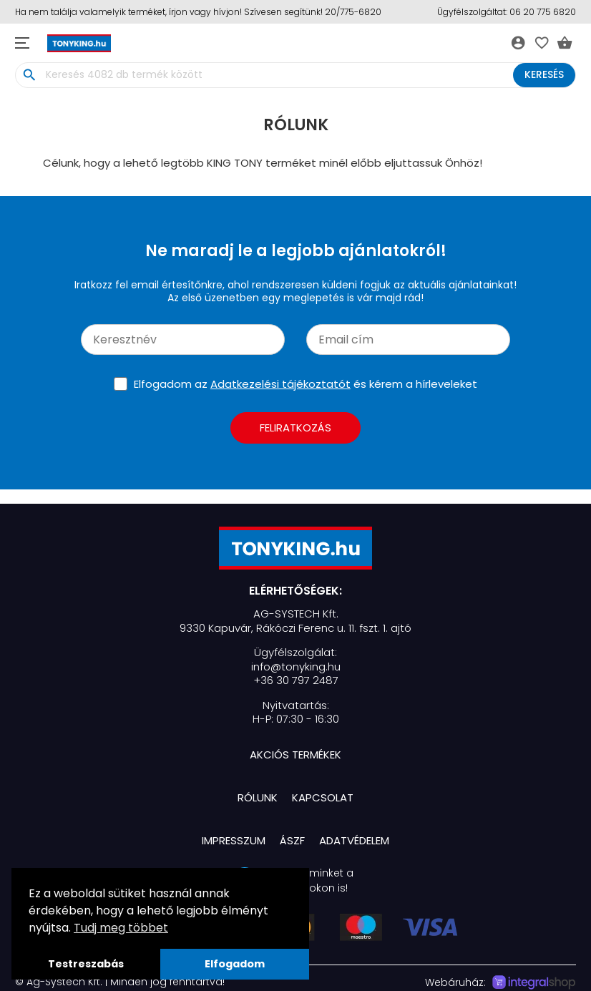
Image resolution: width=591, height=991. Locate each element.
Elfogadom (235, 964)
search (29, 75)
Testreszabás (86, 964)
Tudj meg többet (121, 927)
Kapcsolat (322, 797)
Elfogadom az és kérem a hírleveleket (305, 383)
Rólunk (258, 797)
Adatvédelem (354, 840)
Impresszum (233, 840)
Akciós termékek (295, 754)
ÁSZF (292, 840)
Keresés (544, 74)
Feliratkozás (295, 427)
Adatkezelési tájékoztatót (280, 383)
